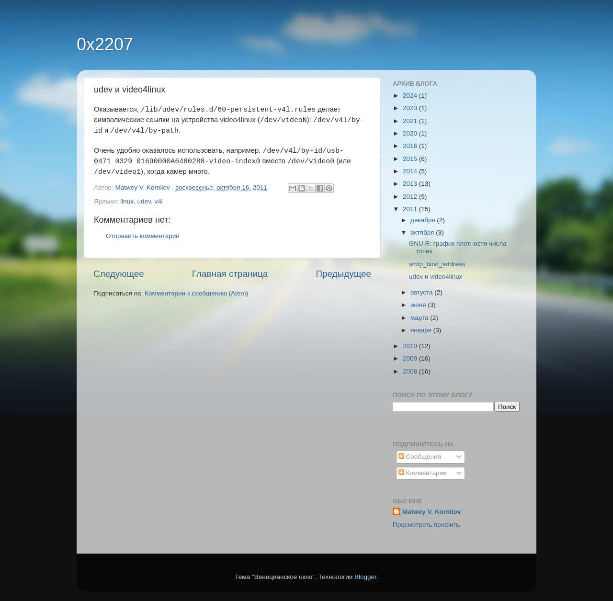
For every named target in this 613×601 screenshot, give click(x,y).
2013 (411, 183)
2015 (411, 158)
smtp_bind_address (437, 264)
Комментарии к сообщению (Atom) (196, 293)
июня (419, 304)
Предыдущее (343, 274)
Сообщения (419, 456)
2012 (411, 196)
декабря (423, 220)
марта (420, 317)
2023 (411, 108)
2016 (411, 145)
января (421, 330)
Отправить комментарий (143, 235)
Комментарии (422, 472)
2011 (411, 209)
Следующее (118, 274)
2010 (411, 346)
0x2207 (105, 44)
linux (127, 201)
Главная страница (230, 274)
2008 (411, 371)
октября (423, 232)
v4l (158, 201)
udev (144, 201)
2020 (411, 133)
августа (422, 292)
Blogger (365, 576)
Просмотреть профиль (427, 524)
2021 (411, 121)
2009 (411, 358)
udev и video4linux (436, 276)
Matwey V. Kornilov (431, 511)
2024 (411, 95)
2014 (411, 171)
